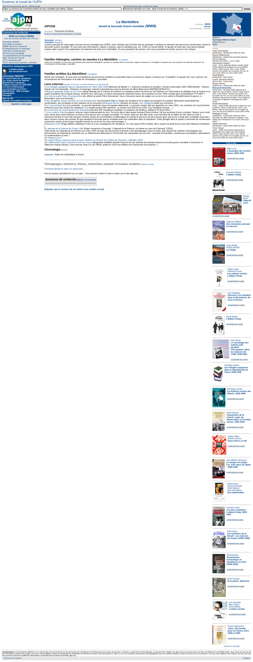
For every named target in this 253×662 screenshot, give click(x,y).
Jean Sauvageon (234, 490)
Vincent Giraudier (234, 486)
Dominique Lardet (234, 389)
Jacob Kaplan (232, 317)
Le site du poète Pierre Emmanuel (62, 96)
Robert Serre (232, 484)
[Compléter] (123, 60)
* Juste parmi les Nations (12, 658)
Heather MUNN (232, 248)
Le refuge (231, 250)
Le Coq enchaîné (54, 105)
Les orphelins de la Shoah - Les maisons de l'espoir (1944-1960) (238, 535)
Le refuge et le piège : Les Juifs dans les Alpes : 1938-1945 (238, 464)
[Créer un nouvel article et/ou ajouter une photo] (62, 34)
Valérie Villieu (233, 436)
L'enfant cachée (237, 609)
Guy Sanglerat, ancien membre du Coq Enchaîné (69, 101)
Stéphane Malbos (233, 222)
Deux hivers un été (237, 441)
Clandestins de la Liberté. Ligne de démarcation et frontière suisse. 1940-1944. (239, 418)
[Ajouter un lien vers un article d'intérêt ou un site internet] (86, 84)
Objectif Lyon (247, 201)
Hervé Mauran (233, 488)
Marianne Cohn (53, 124)
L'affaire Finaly (233, 174)
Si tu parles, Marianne (238, 581)
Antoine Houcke (235, 438)
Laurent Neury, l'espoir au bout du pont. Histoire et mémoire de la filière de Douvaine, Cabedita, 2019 (94, 140)
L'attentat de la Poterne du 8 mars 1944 (64, 128)
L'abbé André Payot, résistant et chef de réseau (69, 142)
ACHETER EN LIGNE (235, 159)
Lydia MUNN (231, 245)
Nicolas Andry (246, 197)
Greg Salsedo (234, 607)
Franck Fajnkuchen (236, 626)
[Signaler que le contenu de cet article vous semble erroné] (74, 189)
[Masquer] (58, 42)
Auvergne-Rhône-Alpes (224, 40)
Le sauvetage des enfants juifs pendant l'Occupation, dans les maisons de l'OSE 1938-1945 (240, 348)
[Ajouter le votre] (147, 164)
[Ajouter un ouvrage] (231, 646)
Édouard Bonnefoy (221, 88)
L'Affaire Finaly (233, 319)
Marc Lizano (234, 605)
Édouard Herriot (111, 103)
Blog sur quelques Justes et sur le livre (64, 91)
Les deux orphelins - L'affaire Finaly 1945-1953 (236, 512)
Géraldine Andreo (231, 365)
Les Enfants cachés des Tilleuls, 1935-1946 (239, 392)
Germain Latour (233, 508)
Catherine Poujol (234, 271)
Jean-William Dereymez (236, 460)
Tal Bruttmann (233, 555)
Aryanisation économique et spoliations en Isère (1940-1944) (236, 560)
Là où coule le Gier (55, 112)
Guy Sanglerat (234, 293)
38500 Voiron (207, 25)
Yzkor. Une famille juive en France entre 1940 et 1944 (238, 630)
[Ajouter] (64, 150)
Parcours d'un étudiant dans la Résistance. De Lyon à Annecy (239, 297)
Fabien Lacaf (233, 269)
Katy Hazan (236, 340)
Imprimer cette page (21, 104)
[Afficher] (58, 40)
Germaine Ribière (233, 172)
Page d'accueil (6, 20)
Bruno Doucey (233, 579)
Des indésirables (235, 492)
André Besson (233, 413)
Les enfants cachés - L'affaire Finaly (237, 274)
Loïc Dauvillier (235, 602)
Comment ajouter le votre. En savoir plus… (64, 169)
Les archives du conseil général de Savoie (66, 110)
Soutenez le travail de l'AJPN (22, 1)
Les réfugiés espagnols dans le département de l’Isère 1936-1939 (236, 369)
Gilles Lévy (231, 149)
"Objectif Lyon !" (54, 138)
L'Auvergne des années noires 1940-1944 (239, 152)
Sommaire (49, 40)
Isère (214, 44)
